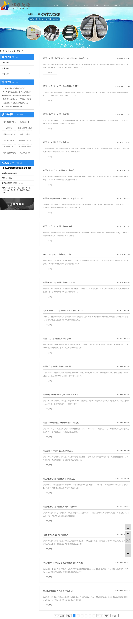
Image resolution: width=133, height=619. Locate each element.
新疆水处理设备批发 (25, 128)
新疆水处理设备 (25, 153)
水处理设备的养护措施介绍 (12, 106)
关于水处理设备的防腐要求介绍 (14, 88)
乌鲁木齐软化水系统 (9, 153)
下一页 (99, 616)
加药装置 (9, 128)
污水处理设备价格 (25, 146)
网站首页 (57, 5)
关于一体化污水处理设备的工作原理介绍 (17, 95)
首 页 (13, 51)
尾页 (106, 616)
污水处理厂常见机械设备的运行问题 (15, 103)
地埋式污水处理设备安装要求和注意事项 (17, 99)
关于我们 (67, 5)
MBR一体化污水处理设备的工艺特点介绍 (17, 92)
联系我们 (127, 5)
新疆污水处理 (25, 134)
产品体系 (77, 5)
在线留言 (117, 5)
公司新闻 (5, 62)
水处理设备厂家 (8, 140)
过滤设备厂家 (9, 146)
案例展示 (97, 5)
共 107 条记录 (59, 616)
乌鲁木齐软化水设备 (9, 122)
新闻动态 (87, 5)
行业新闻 (5, 68)
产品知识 (5, 74)
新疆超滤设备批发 (9, 134)
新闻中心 (20, 51)
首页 (69, 616)
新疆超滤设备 (25, 122)
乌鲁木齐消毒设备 (25, 140)
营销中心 (107, 5)
